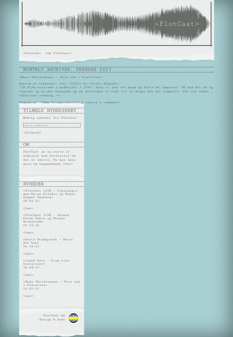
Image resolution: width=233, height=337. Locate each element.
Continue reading (40, 95)
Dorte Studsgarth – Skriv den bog (48, 241)
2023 (75, 83)
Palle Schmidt (104, 83)
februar (48, 83)
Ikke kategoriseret (59, 102)
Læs (28, 208)
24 (63, 83)
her (68, 164)
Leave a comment (103, 102)
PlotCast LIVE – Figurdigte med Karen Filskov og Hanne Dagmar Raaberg (50, 194)
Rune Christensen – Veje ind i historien (60, 77)
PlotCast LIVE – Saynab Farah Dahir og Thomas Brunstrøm (46, 218)
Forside (32, 53)
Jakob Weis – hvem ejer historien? (46, 262)
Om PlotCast (58, 53)
